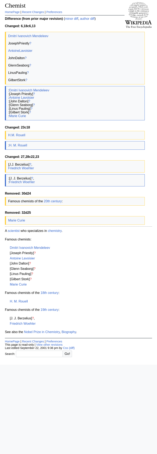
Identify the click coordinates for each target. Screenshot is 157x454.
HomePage (12, 12)
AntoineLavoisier (20, 50)
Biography (69, 332)
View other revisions (49, 344)
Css (65, 348)
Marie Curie (17, 116)
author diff (87, 18)
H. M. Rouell (18, 145)
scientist (14, 231)
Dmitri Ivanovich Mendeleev (28, 36)
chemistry (55, 231)
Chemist (15, 5)
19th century (49, 309)
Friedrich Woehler (21, 168)
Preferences (54, 12)
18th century (49, 293)
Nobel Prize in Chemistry (42, 332)
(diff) (72, 348)
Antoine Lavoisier (21, 97)
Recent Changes (33, 12)
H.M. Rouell (16, 135)
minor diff (71, 18)
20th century (53, 201)
